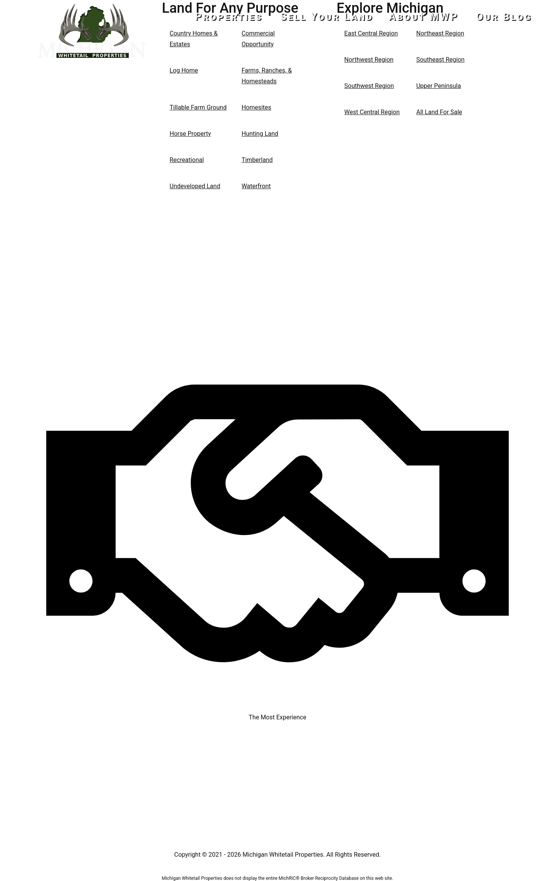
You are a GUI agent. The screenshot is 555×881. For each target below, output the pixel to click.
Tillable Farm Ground (198, 107)
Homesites (256, 107)
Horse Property (190, 133)
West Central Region (372, 112)
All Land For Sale (439, 112)
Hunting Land (260, 133)
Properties (233, 16)
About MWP (426, 16)
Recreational (187, 160)
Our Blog (504, 16)
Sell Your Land (329, 16)
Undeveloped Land (195, 186)
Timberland (257, 160)
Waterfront (256, 186)
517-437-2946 (92, 74)
